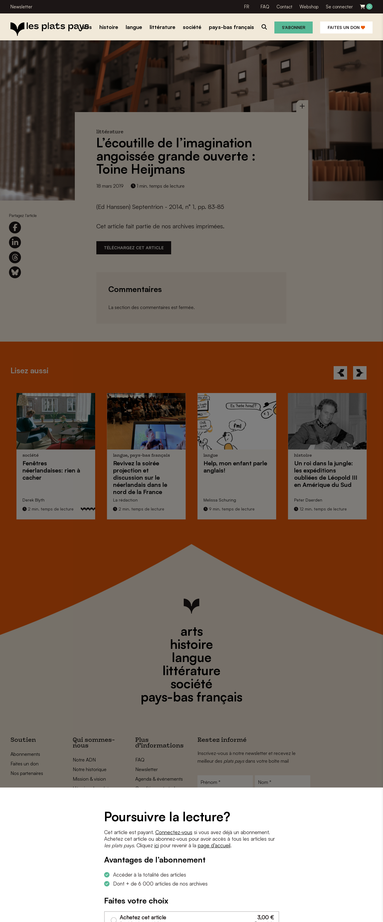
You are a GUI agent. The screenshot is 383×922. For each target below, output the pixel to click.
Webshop (309, 7)
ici (156, 845)
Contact (284, 7)
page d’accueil (214, 845)
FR (246, 7)
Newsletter (21, 7)
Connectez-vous (173, 832)
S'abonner (293, 27)
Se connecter (339, 7)
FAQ (265, 7)
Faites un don (346, 27)
